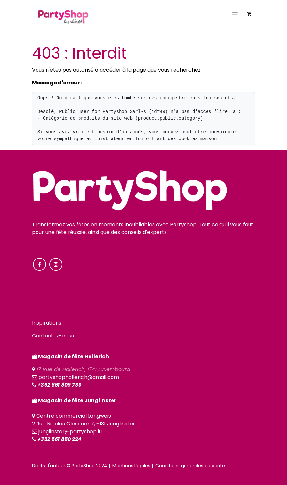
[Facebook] (39, 264)
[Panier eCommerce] (249, 14)
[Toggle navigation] (235, 14)
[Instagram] (55, 264)
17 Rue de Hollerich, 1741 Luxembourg (83, 369)
